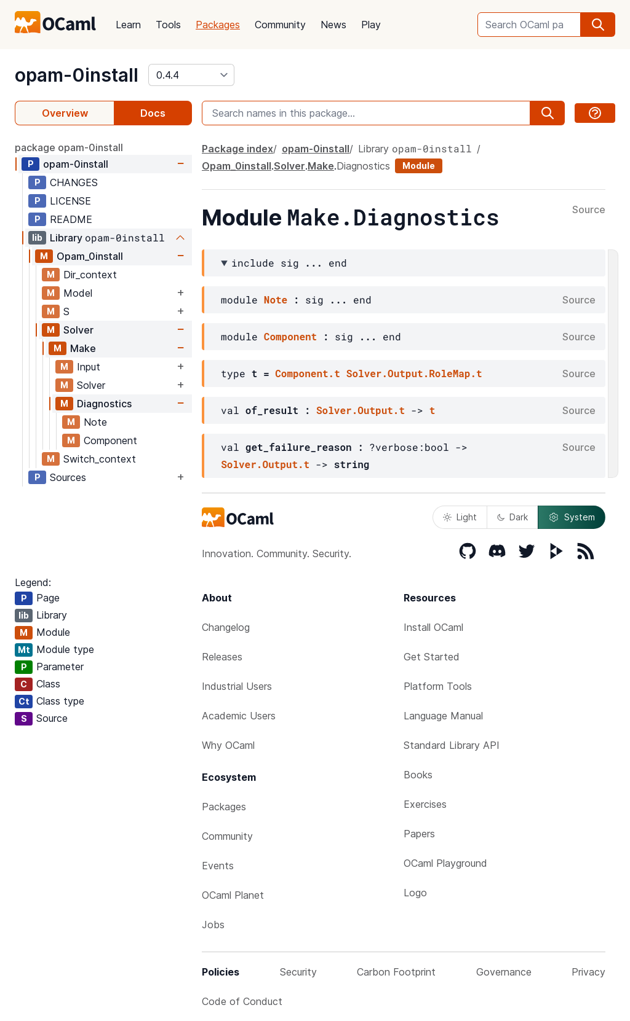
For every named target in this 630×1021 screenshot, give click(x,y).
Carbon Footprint (396, 972)
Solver (78, 330)
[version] (191, 75)
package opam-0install (69, 147)
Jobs (213, 924)
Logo (415, 892)
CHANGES (74, 182)
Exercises (425, 804)
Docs (152, 113)
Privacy (588, 972)
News (333, 24)
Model (77, 293)
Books (418, 775)
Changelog (226, 627)
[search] (598, 24)
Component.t (307, 373)
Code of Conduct (242, 1001)
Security (298, 972)
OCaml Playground (445, 863)
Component (110, 440)
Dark (512, 517)
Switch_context (99, 459)
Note (95, 422)
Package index (237, 149)
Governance (504, 972)
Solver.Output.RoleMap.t (414, 373)
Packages (218, 24)
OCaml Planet (233, 895)
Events (218, 865)
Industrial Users (237, 686)
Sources (68, 477)
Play (371, 24)
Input (88, 367)
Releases (222, 657)
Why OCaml (228, 745)
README (71, 219)
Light (460, 517)
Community (280, 24)
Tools (168, 24)
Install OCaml (433, 627)
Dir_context (90, 274)
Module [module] (418, 165)
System (571, 517)
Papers (419, 833)
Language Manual (443, 716)
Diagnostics (104, 403)
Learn (128, 24)
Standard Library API (452, 745)
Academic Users (239, 716)
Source (588, 210)
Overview (65, 113)
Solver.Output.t (360, 410)
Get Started (432, 657)
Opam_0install (90, 256)
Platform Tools (438, 686)
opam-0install (76, 75)
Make (83, 348)
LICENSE (70, 201)
